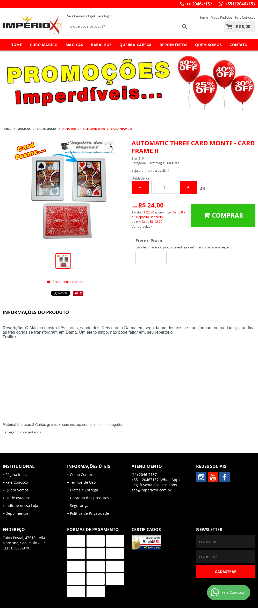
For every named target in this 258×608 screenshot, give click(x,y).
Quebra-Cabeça (135, 44)
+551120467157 (239, 4)
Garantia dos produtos (89, 497)
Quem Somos (208, 44)
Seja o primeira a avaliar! (150, 170)
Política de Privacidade (89, 513)
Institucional (18, 466)
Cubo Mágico (44, 44)
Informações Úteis (88, 466)
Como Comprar (83, 474)
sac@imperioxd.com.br (151, 490)
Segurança (79, 505)
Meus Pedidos (221, 17)
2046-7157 (198, 4)
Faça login (104, 16)
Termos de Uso (83, 482)
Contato (239, 44)
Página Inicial (16, 474)
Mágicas (74, 44)
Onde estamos (18, 497)
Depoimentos (174, 44)
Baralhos (101, 44)
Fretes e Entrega (84, 490)
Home (203, 17)
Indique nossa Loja (21, 505)
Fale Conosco (245, 17)
